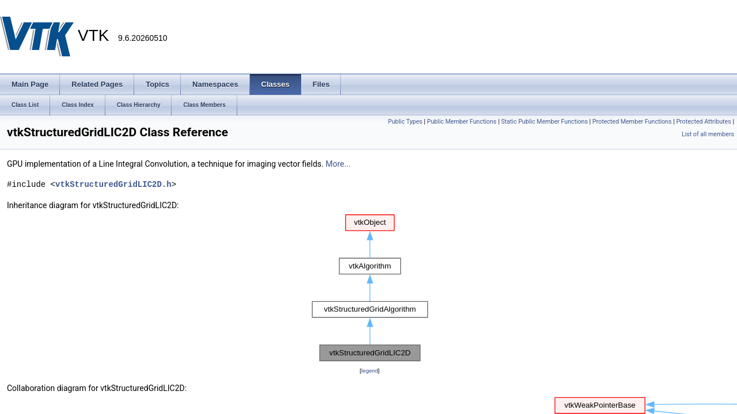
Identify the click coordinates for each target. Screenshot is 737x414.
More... (337, 163)
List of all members (708, 134)
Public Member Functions (462, 121)
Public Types (405, 121)
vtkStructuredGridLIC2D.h (113, 184)
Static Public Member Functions (544, 121)
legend (369, 370)
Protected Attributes (703, 121)
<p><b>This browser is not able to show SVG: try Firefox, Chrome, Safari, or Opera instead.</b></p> (370, 288)
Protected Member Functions (632, 121)
